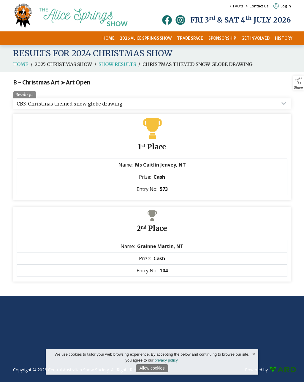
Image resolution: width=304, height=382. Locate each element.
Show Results (117, 66)
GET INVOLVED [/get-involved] (255, 38)
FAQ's (238, 6)
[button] (298, 83)
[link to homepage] (78, 16)
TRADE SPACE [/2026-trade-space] (190, 38)
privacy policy (166, 360)
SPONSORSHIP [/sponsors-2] (222, 38)
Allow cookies (152, 368)
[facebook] (167, 20)
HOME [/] (108, 38)
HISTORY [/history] (283, 38)
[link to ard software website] (280, 370)
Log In (282, 6)
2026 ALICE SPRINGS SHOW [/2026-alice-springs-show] (146, 38)
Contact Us (259, 6)
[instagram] (180, 20)
